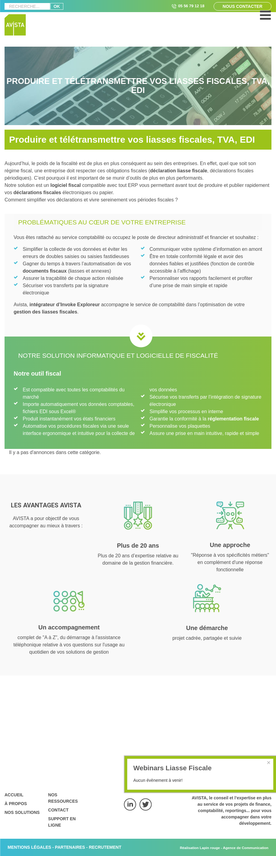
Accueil (14, 794)
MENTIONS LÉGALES (29, 847)
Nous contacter (242, 6)
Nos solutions (22, 812)
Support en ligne (62, 822)
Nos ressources (63, 798)
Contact (58, 810)
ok (57, 6)
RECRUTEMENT (105, 847)
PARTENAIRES (70, 847)
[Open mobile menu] (265, 18)
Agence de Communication (245, 848)
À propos (16, 803)
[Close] (268, 763)
